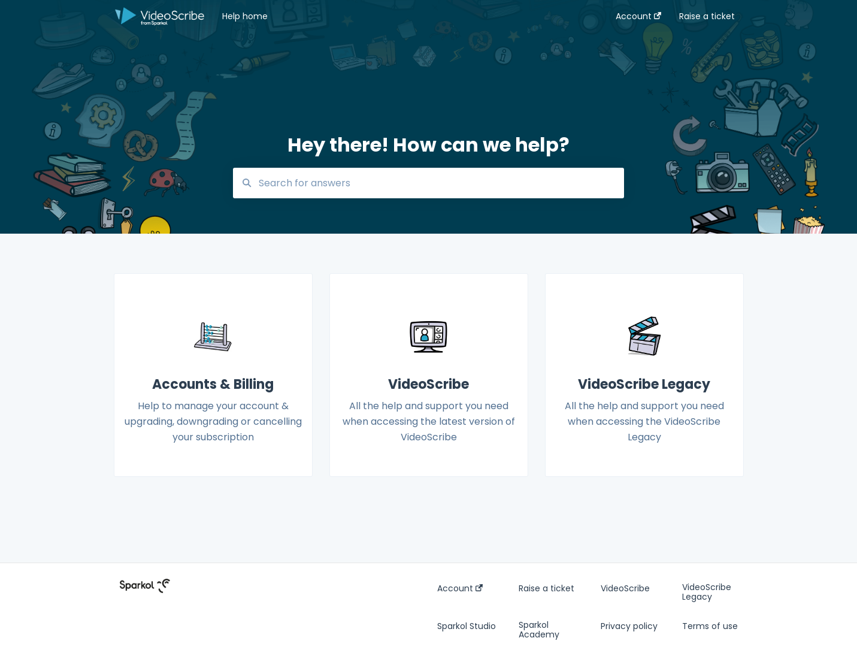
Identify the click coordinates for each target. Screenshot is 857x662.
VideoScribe (625, 588)
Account (460, 588)
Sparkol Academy (539, 629)
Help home (245, 16)
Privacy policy (629, 626)
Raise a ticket (546, 588)
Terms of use (710, 626)
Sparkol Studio (466, 626)
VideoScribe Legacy (706, 591)
